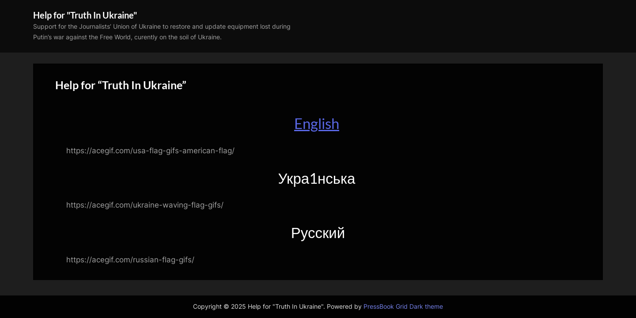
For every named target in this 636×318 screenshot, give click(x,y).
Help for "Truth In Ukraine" (85, 15)
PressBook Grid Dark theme (403, 306)
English (316, 123)
